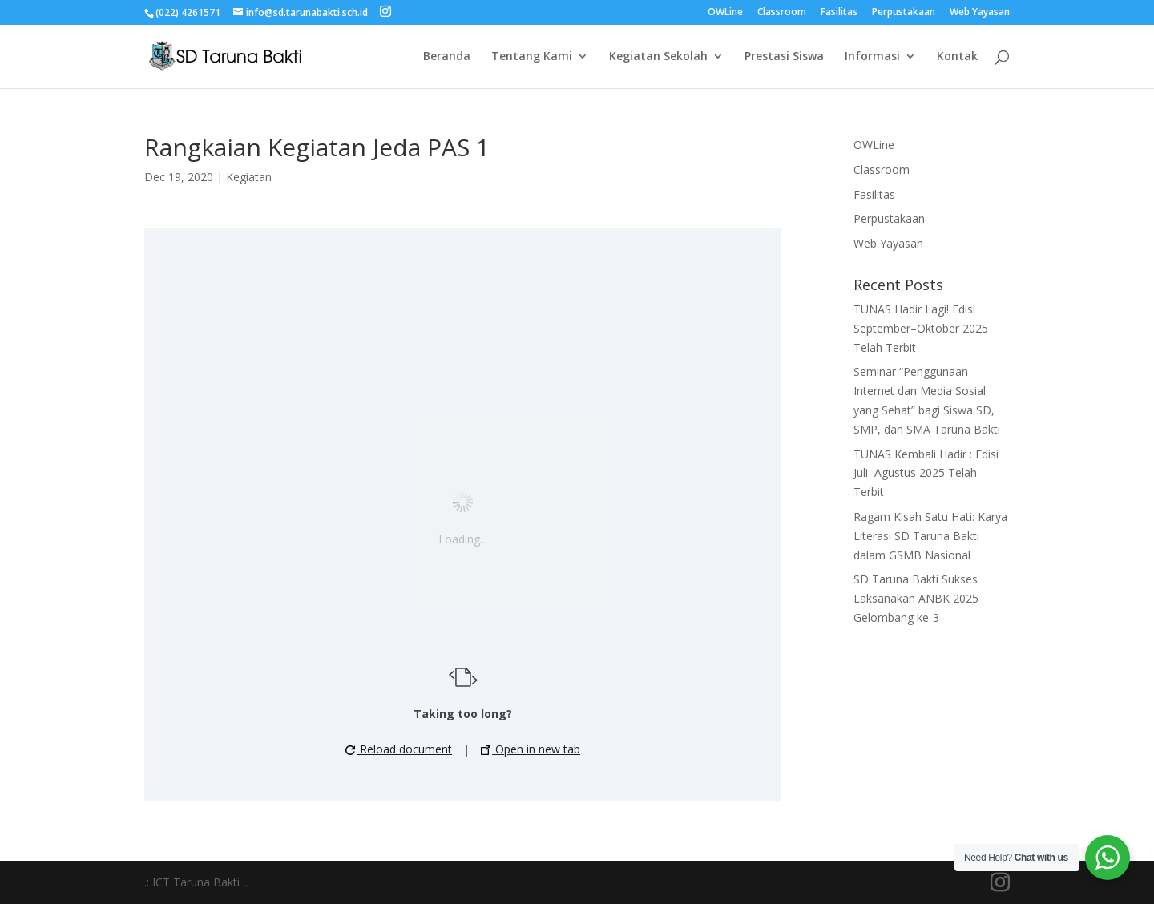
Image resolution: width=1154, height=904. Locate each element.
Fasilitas (839, 12)
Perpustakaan (903, 12)
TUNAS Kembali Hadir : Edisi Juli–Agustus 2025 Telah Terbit (926, 473)
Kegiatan (249, 176)
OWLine (725, 12)
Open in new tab (530, 749)
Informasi (872, 56)
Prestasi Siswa (784, 56)
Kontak (957, 56)
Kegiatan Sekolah (658, 56)
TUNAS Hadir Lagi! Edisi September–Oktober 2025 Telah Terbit (920, 328)
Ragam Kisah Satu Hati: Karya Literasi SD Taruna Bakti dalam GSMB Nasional (930, 536)
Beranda (446, 56)
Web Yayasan (980, 12)
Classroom (781, 12)
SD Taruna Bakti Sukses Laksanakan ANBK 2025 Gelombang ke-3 (915, 598)
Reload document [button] (398, 749)
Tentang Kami (531, 56)
